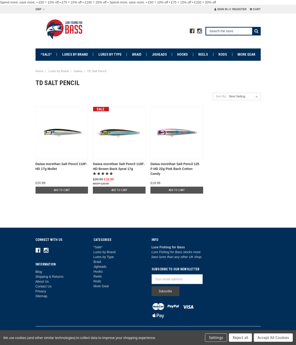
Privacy (41, 291)
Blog (39, 272)
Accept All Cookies (273, 337)
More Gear (246, 54)
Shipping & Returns (50, 276)
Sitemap (41, 296)
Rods (222, 54)
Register (239, 9)
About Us (42, 281)
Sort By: (221, 96)
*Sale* (46, 54)
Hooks (182, 54)
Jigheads (159, 54)
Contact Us (44, 286)
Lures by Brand (75, 54)
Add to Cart (62, 190)
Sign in (221, 9)
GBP (40, 9)
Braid (136, 54)
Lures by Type (110, 54)
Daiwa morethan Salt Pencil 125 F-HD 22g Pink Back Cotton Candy (174, 169)
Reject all (240, 337)
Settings (216, 337)
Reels (203, 54)
